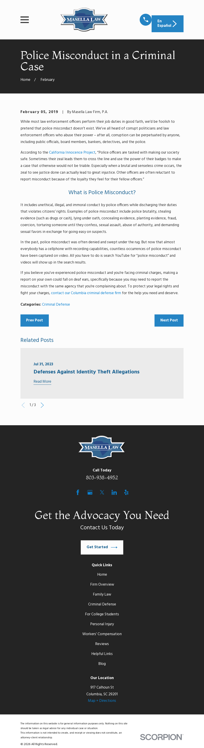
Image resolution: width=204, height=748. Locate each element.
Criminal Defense (56, 305)
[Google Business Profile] (90, 492)
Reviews (102, 644)
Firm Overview (102, 585)
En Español (167, 23)
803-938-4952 (102, 477)
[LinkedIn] (114, 492)
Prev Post (34, 320)
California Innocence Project (72, 153)
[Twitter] (102, 492)
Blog (102, 664)
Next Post (169, 320)
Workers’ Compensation (102, 634)
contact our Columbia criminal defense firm (86, 293)
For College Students (102, 614)
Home (102, 575)
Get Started (102, 547)
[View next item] (42, 405)
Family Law (102, 594)
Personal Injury (102, 624)
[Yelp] (126, 492)
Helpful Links (102, 654)
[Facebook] (78, 492)
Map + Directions (102, 701)
